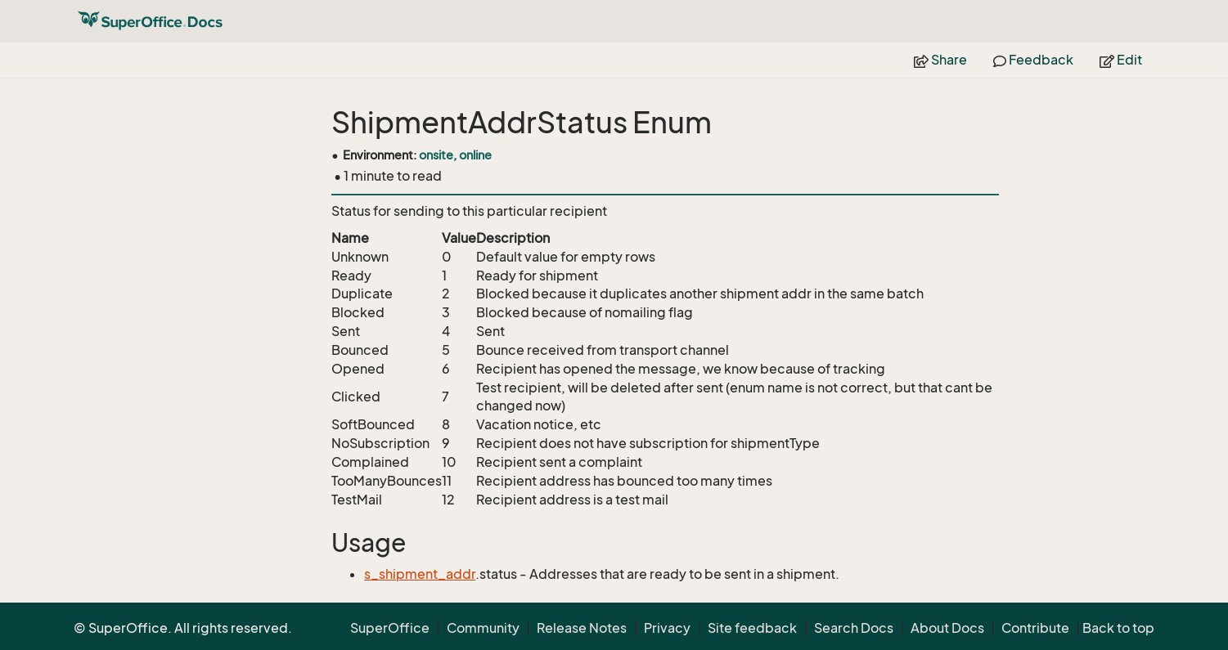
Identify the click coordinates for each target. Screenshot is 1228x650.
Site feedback (752, 628)
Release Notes (582, 628)
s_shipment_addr (419, 574)
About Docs (947, 628)
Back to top (1118, 628)
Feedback (1033, 60)
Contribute (1035, 628)
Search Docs (853, 628)
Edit (1121, 60)
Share (940, 60)
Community (483, 628)
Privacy (667, 628)
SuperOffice (390, 628)
